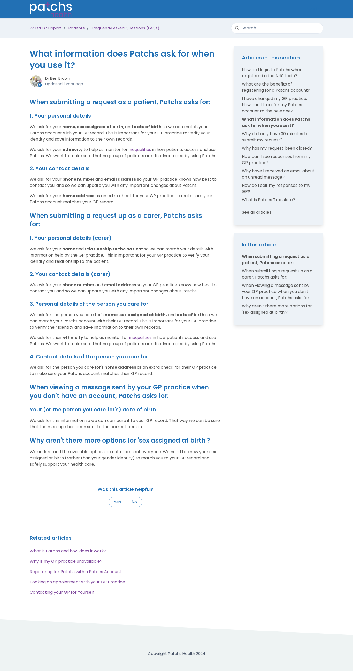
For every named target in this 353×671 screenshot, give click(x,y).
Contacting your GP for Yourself (62, 592)
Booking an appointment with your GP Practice (77, 582)
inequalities (140, 149)
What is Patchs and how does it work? (68, 551)
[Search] (277, 28)
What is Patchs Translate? (268, 200)
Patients (76, 28)
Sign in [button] (313, 9)
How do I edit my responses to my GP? (276, 188)
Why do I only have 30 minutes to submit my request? (275, 137)
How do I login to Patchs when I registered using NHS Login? (273, 73)
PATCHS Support (46, 28)
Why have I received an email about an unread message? (278, 174)
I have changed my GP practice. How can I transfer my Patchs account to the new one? (274, 105)
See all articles (256, 212)
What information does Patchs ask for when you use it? (276, 122)
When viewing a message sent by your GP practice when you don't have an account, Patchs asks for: (276, 291)
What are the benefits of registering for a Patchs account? (276, 87)
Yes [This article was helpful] (117, 502)
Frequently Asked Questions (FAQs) (125, 28)
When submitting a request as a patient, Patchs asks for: (275, 259)
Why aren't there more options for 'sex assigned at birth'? (277, 309)
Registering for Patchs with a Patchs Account (75, 572)
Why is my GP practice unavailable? (66, 561)
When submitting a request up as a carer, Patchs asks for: (277, 274)
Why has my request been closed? (277, 148)
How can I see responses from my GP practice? (276, 159)
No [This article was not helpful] (134, 502)
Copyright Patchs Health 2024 (176, 653)
